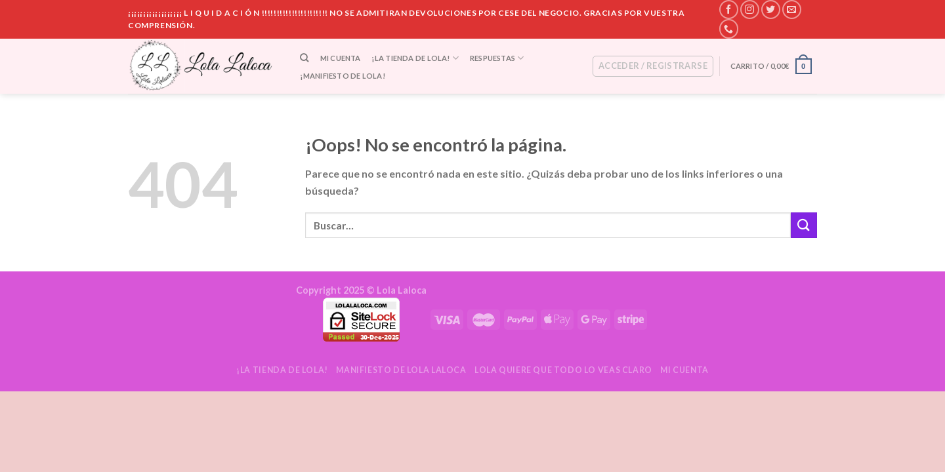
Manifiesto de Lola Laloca (401, 370)
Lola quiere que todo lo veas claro (563, 370)
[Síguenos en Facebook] (728, 9)
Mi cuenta (340, 58)
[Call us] (728, 28)
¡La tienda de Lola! (415, 58)
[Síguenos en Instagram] (749, 9)
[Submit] (804, 225)
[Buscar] (304, 57)
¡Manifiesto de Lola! (342, 75)
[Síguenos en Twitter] (770, 9)
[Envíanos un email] (791, 9)
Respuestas (497, 58)
